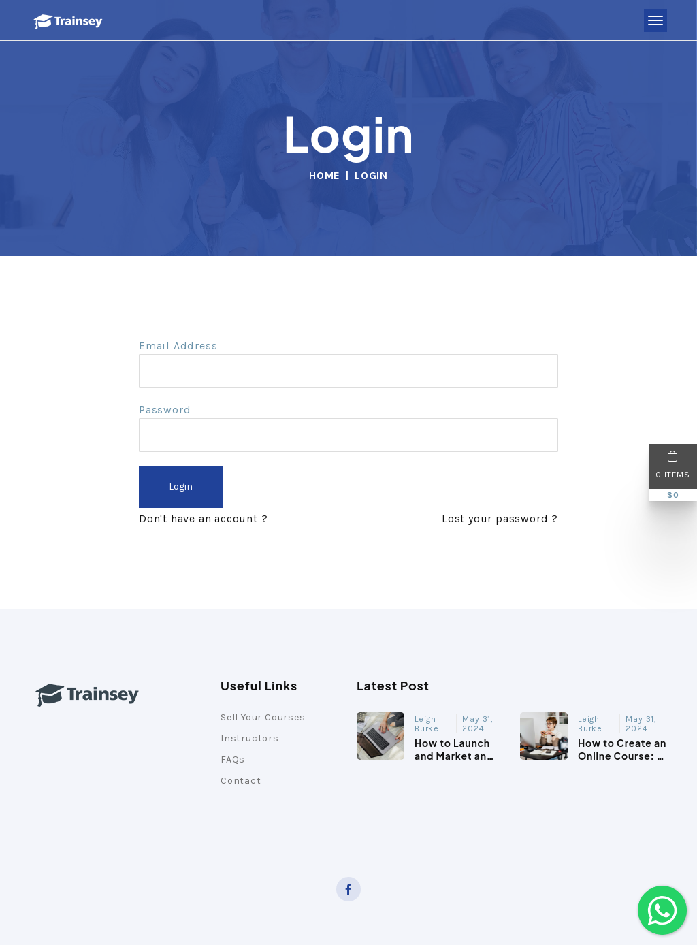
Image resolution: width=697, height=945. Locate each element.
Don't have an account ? (203, 518)
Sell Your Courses (263, 717)
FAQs (233, 759)
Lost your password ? (500, 518)
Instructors (250, 738)
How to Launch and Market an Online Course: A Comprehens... (458, 761)
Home (324, 175)
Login (181, 486)
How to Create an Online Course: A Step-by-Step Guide (622, 761)
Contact (241, 780)
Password (165, 409)
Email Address (178, 345)
